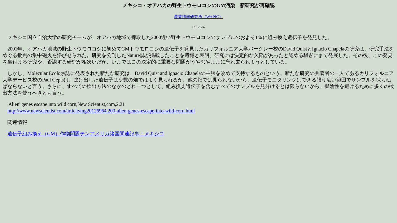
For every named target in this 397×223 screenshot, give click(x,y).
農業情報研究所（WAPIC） (198, 16)
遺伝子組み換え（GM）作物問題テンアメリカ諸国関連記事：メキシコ (85, 133)
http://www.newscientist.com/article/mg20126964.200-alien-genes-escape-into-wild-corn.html (101, 110)
